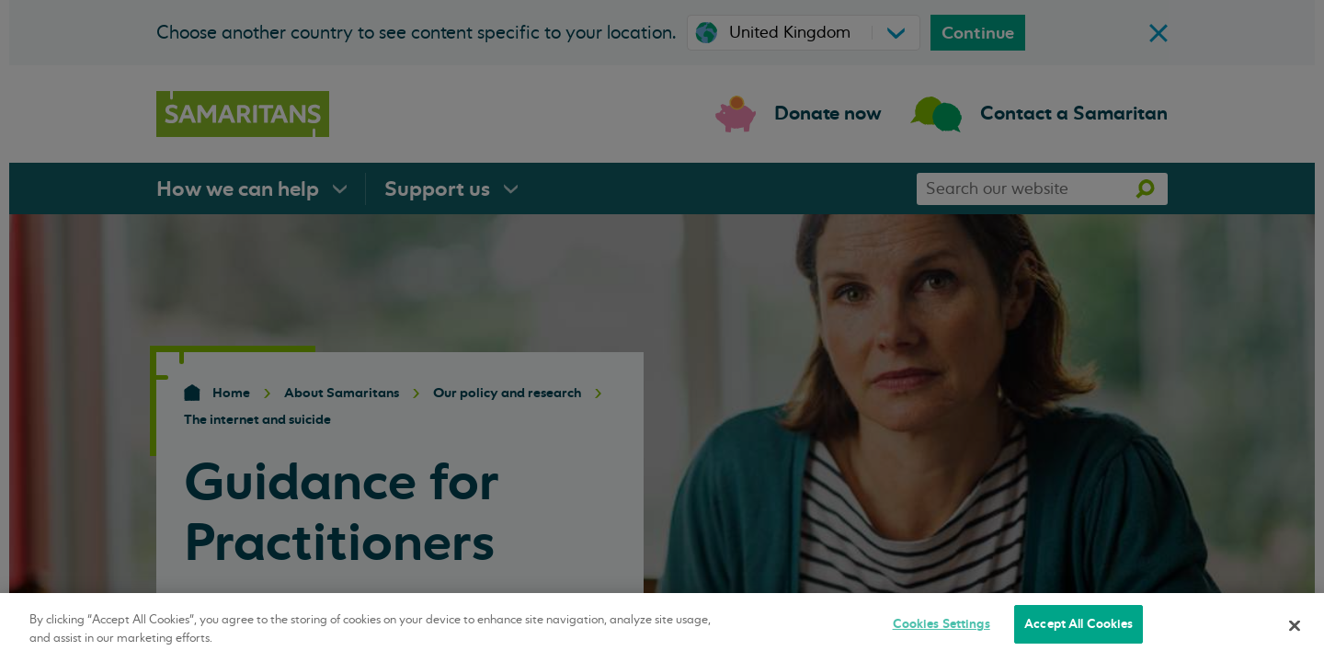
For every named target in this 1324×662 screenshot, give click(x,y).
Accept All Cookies (1078, 624)
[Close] (1294, 625)
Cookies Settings (941, 624)
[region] (662, 627)
